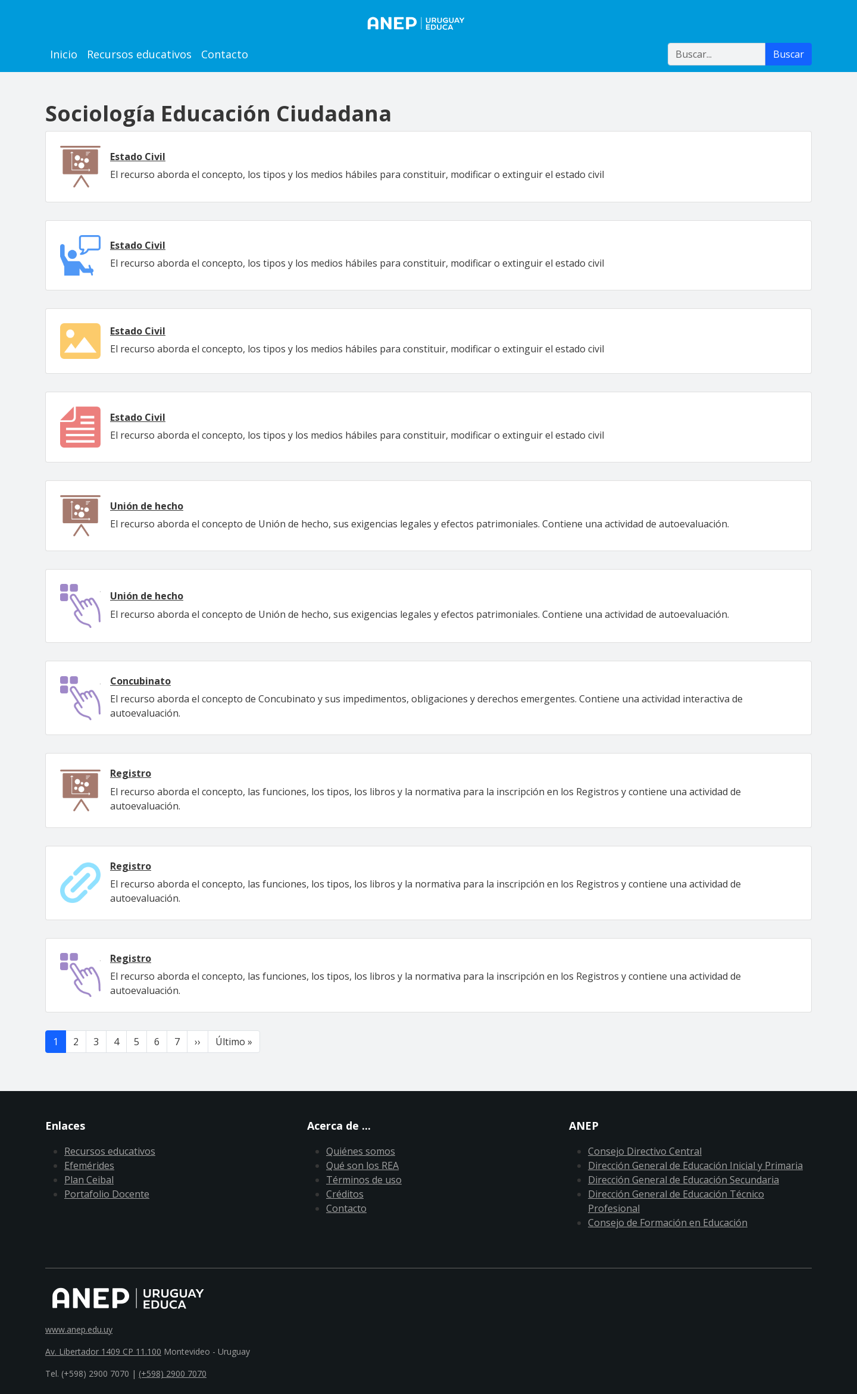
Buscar (788, 54)
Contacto (224, 54)
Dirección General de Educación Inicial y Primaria (695, 1165)
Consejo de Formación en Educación (667, 1222)
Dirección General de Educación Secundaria (683, 1179)
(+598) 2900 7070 (173, 1373)
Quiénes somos (360, 1151)
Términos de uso (364, 1179)
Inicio (63, 54)
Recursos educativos (139, 54)
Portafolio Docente (106, 1194)
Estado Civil (137, 156)
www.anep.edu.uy (78, 1329)
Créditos (345, 1194)
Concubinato (140, 680)
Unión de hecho (146, 505)
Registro (130, 773)
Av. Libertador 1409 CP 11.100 (103, 1351)
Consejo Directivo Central (645, 1151)
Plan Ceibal (89, 1179)
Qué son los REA (362, 1165)
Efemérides (89, 1165)
